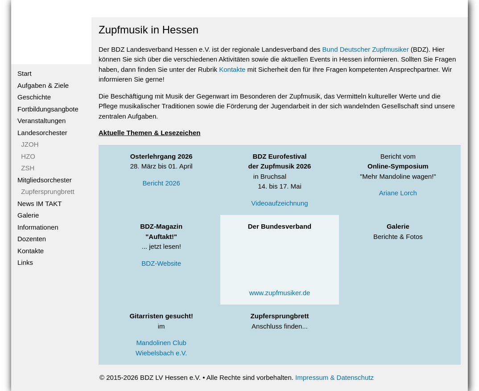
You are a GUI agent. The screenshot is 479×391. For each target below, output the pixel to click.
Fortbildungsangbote (47, 109)
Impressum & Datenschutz (334, 377)
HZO (26, 156)
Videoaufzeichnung (279, 203)
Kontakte (30, 251)
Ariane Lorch (398, 193)
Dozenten (31, 239)
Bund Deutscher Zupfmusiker (365, 49)
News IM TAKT (39, 203)
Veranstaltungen (41, 120)
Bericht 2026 (161, 183)
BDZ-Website (161, 263)
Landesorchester (42, 132)
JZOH (28, 144)
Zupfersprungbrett (45, 191)
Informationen (37, 227)
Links (25, 262)
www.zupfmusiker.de (279, 292)
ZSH (25, 168)
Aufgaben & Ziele (43, 85)
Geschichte (34, 97)
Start (24, 73)
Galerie (28, 215)
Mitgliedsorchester (44, 180)
